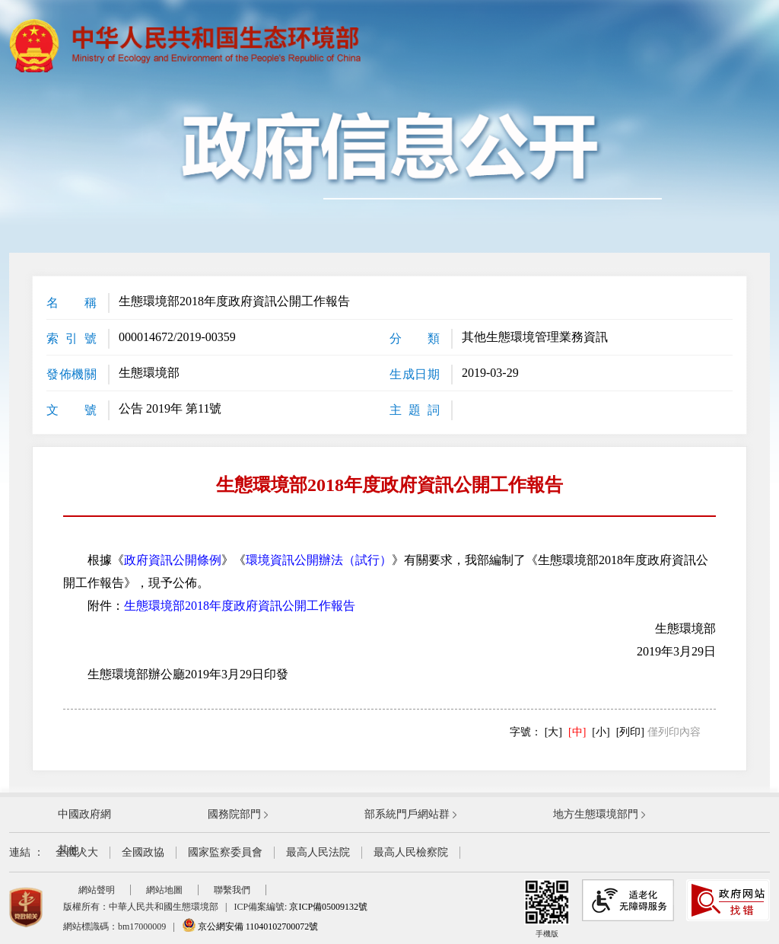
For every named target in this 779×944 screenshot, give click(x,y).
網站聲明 (96, 890)
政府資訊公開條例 (172, 559)
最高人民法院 (318, 852)
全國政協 (143, 852)
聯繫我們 (232, 890)
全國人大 (77, 852)
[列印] (630, 732)
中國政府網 (84, 814)
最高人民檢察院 (411, 852)
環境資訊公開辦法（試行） (319, 559)
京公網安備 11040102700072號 (250, 926)
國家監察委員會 (225, 852)
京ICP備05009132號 (328, 906)
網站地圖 (164, 890)
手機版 (547, 908)
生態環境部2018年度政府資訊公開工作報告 (239, 605)
